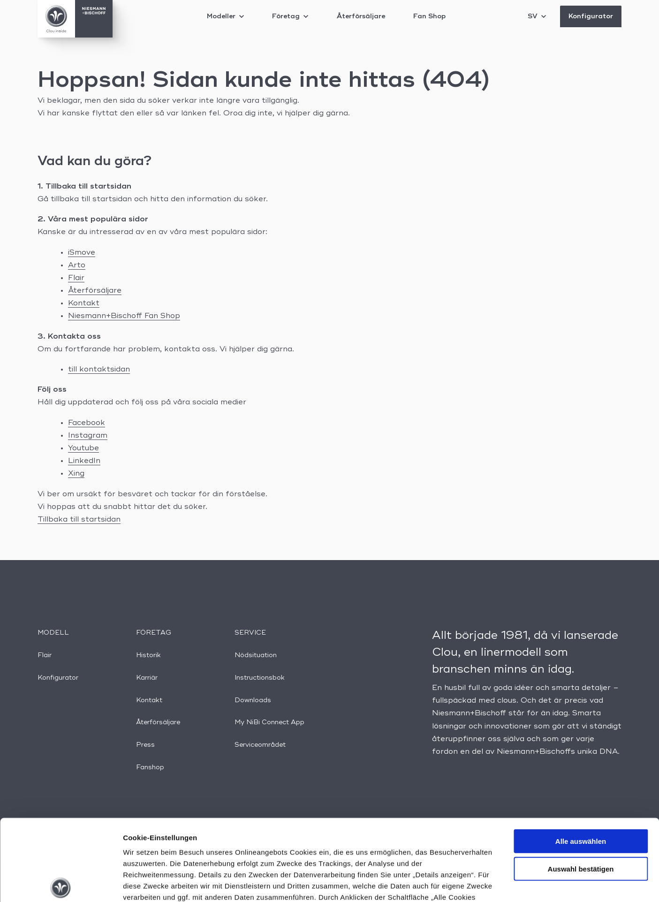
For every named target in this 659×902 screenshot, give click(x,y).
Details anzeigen (503, 883)
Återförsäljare (360, 16)
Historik (148, 655)
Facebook (86, 423)
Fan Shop (429, 16)
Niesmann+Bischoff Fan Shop (124, 316)
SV (537, 16)
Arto (76, 265)
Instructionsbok (260, 678)
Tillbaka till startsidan (79, 519)
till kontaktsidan (99, 369)
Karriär (147, 678)
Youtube (83, 448)
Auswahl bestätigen (581, 784)
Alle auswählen (580, 757)
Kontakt (83, 303)
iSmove (81, 253)
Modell (53, 632)
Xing (76, 474)
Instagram (87, 436)
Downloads (253, 700)
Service (250, 632)
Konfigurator (590, 16)
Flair (76, 278)
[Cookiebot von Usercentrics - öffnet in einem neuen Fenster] (61, 884)
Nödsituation (256, 655)
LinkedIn (84, 461)
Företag (290, 16)
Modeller (225, 16)
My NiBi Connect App (269, 722)
